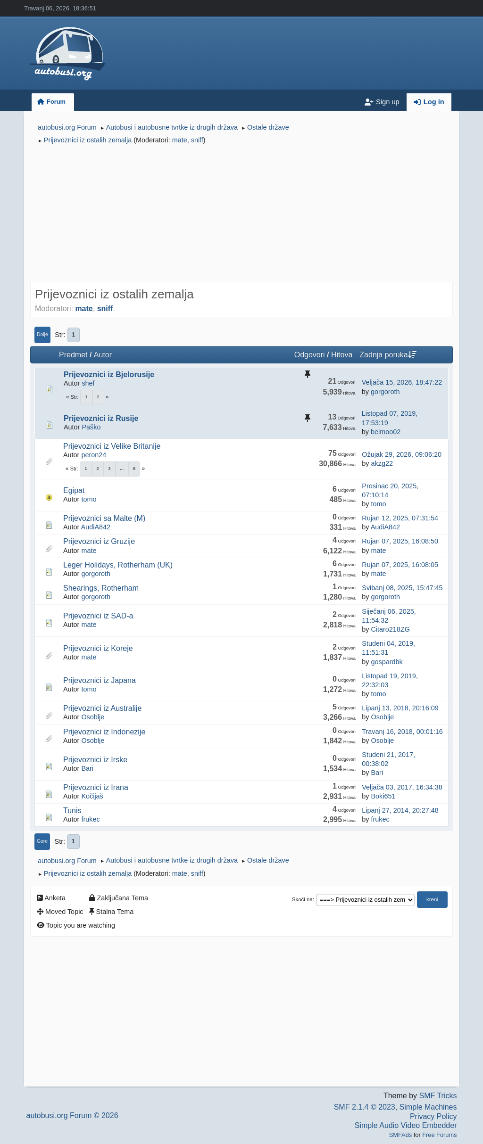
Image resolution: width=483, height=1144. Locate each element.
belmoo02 (385, 432)
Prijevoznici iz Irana (95, 787)
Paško (91, 427)
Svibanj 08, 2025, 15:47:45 (402, 588)
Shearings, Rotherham (101, 588)
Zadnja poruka (387, 355)
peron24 (93, 455)
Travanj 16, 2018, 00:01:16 (402, 731)
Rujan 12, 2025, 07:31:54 (400, 518)
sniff (197, 140)
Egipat (73, 490)
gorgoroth (385, 391)
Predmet (73, 355)
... (122, 468)
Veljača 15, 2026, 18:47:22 (402, 382)
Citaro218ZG (390, 629)
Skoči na (302, 899)
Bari (87, 768)
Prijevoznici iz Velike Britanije (111, 446)
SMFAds (400, 1134)
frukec (90, 819)
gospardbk (386, 662)
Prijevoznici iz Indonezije (104, 732)
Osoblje (92, 717)
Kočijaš (92, 796)
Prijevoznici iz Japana (99, 680)
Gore (42, 841)
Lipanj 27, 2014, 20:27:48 (400, 810)
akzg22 (381, 463)
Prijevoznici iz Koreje (98, 648)
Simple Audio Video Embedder (406, 1125)
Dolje (42, 334)
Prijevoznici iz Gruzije (99, 541)
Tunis (72, 811)
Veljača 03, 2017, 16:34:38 (402, 787)
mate (179, 140)
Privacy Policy (433, 1116)
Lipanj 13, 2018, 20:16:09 (400, 708)
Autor (103, 355)
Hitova (341, 355)
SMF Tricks (438, 1096)
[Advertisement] (241, 215)
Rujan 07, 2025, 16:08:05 (400, 564)
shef (88, 383)
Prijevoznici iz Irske (95, 760)
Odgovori (309, 355)
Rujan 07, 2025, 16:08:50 (400, 541)
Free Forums (439, 1134)
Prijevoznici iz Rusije (101, 418)
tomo (88, 499)
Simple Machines (428, 1107)
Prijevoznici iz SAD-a (98, 616)
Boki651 (383, 796)
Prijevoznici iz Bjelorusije (109, 374)
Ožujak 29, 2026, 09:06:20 (401, 454)
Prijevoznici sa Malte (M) (104, 518)
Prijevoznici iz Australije (102, 708)
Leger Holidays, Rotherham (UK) (118, 565)
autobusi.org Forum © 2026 (72, 1115)
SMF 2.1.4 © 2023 (364, 1107)
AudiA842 (95, 527)
